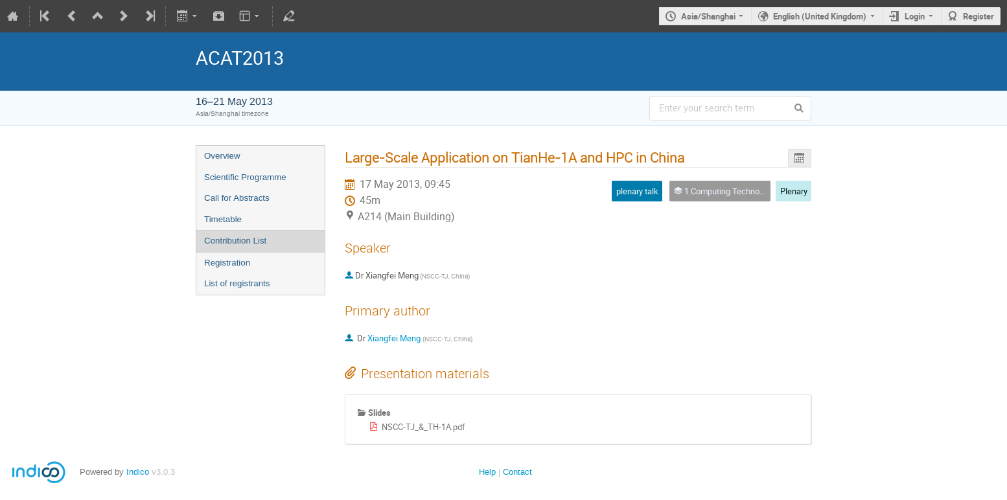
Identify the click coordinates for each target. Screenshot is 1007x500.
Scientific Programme (245, 177)
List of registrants (237, 283)
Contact (517, 471)
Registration (227, 262)
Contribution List (235, 240)
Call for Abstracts (237, 198)
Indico (137, 471)
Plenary (793, 191)
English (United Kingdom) (819, 16)
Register (978, 16)
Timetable (223, 219)
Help (487, 471)
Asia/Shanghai (708, 16)
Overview (222, 156)
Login (915, 16)
